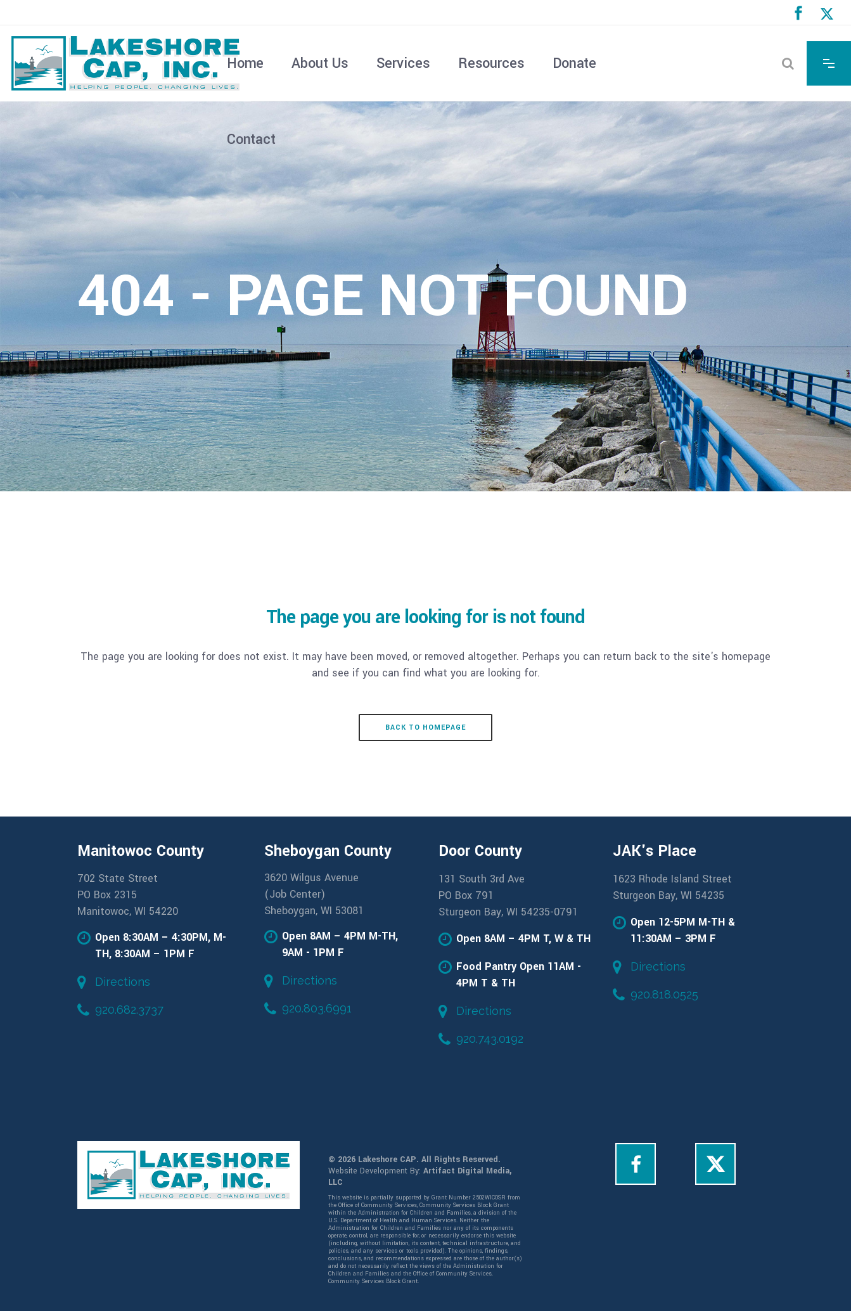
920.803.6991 (317, 1008)
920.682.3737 (129, 1009)
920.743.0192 (489, 1038)
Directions (122, 981)
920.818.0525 (664, 994)
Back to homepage (425, 727)
